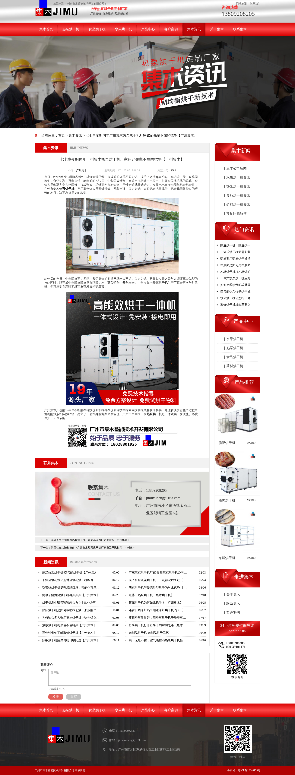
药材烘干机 (234, 366)
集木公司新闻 (236, 168)
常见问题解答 (236, 213)
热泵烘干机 (70, 29)
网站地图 (241, 3)
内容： (44, 670)
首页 (61, 135)
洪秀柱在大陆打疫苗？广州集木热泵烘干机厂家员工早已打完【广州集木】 (94, 547)
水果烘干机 (123, 29)
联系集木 (240, 29)
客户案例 (171, 29)
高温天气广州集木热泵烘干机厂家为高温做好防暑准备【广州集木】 (90, 540)
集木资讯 (194, 29)
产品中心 (148, 29)
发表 (55, 696)
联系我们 (255, 3)
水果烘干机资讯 (238, 177)
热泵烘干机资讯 (238, 186)
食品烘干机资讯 (238, 195)
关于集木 (217, 29)
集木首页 (46, 29)
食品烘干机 (97, 29)
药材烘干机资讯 (238, 204)
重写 (73, 696)
